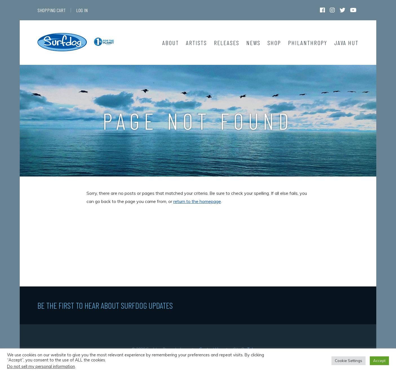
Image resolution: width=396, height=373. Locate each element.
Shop (274, 42)
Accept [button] (379, 360)
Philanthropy (307, 42)
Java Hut (346, 42)
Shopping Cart (51, 10)
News (253, 42)
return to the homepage (197, 201)
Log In (82, 10)
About (170, 42)
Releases (226, 42)
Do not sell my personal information (41, 366)
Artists (196, 42)
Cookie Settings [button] (348, 360)
